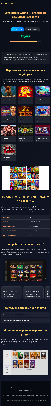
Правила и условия (37, 387)
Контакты (46, 387)
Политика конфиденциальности (11, 387)
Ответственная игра (25, 387)
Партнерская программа (25, 390)
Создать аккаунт (32, 29)
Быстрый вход (17, 29)
